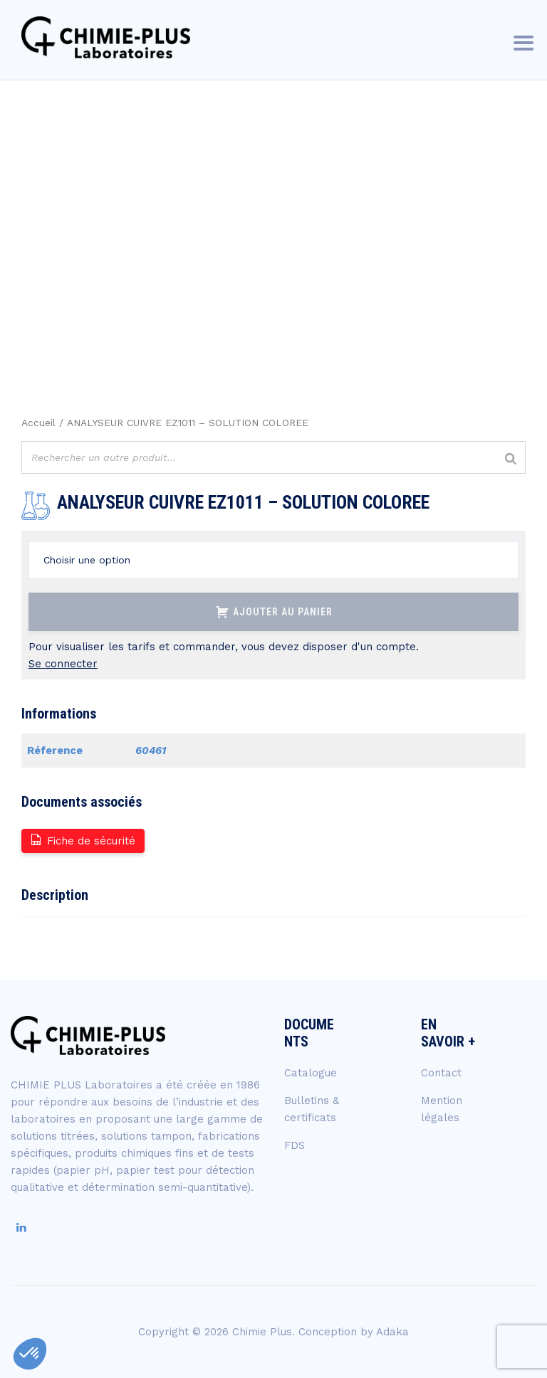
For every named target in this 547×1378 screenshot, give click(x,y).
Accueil (38, 422)
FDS (294, 1145)
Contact (441, 1072)
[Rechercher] (510, 459)
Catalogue (310, 1072)
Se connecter (63, 663)
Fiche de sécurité (82, 839)
